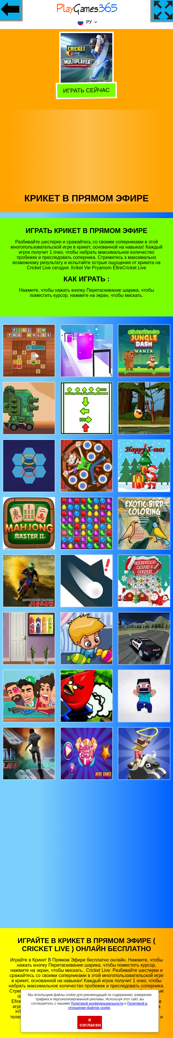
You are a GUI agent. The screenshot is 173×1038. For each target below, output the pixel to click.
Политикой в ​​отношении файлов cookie (108, 1005)
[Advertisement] (86, 150)
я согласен (90, 1022)
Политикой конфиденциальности (97, 1003)
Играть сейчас (87, 90)
